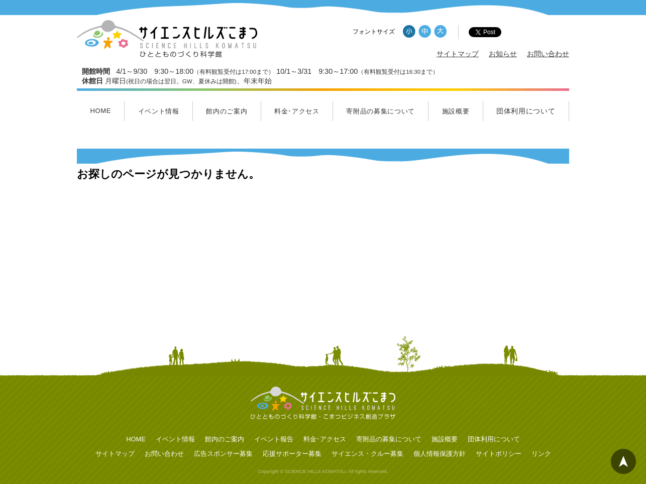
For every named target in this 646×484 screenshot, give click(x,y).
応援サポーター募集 (292, 453)
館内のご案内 (226, 111)
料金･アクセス (296, 111)
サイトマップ (458, 54)
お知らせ (503, 54)
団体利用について (526, 111)
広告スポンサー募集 (223, 453)
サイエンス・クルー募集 (367, 453)
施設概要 (456, 111)
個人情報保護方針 (439, 453)
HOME (100, 110)
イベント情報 (158, 111)
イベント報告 (273, 439)
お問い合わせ (548, 54)
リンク (541, 453)
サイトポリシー (498, 453)
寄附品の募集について (380, 111)
